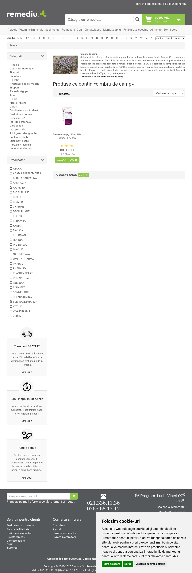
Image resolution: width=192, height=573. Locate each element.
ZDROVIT (18, 316)
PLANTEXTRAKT (23, 273)
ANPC (10, 544)
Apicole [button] (12, 29)
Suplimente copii (19, 140)
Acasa (13, 45)
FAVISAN (18, 230)
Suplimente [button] (52, 29)
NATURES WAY (21, 254)
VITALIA (17, 306)
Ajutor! (57, 529)
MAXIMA (18, 249)
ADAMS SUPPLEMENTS (27, 173)
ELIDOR (17, 216)
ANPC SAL (13, 548)
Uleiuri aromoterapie (21, 68)
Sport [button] (173, 29)
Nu (86, 174)
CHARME (18, 206)
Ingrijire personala (20, 121)
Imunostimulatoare (21, 148)
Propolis (14, 64)
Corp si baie (16, 125)
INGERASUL (20, 244)
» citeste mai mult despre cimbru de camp (101, 76)
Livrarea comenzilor (64, 533)
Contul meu (59, 525)
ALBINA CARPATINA (25, 178)
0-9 (27, 38)
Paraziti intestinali (20, 144)
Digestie (14, 79)
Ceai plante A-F (18, 117)
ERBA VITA (19, 220)
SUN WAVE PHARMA (25, 301)
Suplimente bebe (19, 136)
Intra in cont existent (149, 4)
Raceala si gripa (19, 91)
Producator (17, 160)
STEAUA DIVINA (22, 296)
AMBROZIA (19, 182)
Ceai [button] (80, 29)
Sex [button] (165, 29)
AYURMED (19, 187)
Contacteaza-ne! (16, 540)
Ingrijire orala (17, 129)
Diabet (13, 98)
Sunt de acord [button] (112, 563)
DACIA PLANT (21, 211)
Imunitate (15, 76)
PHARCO (18, 263)
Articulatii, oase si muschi (24, 83)
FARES (17, 225)
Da (80, 174)
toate (19, 38)
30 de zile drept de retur (20, 525)
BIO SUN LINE (21, 192)
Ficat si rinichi (18, 102)
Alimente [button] (156, 29)
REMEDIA (18, 282)
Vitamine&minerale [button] (31, 29)
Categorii (16, 56)
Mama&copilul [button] (112, 29)
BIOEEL (17, 197)
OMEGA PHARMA (23, 258)
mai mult (27, 372)
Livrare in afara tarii (64, 536)
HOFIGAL (18, 239)
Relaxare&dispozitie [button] (135, 29)
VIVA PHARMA (21, 311)
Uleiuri (13, 106)
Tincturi (14, 72)
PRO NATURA (21, 277)
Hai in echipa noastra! (19, 533)
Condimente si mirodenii (24, 110)
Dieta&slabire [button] (92, 29)
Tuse (12, 95)
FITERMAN (19, 235)
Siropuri (14, 87)
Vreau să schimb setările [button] (150, 563)
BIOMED (18, 201)
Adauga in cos (67, 159)
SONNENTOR (21, 292)
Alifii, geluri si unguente (23, 133)
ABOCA (17, 168)
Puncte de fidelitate (18, 529)
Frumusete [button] (68, 29)
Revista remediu (16, 536)
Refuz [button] (128, 563)
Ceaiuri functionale (21, 114)
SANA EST (19, 287)
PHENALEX (19, 268)
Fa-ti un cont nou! (176, 4)
